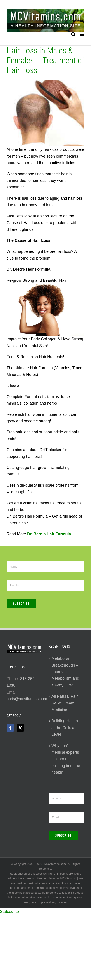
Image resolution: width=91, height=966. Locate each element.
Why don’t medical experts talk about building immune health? (65, 759)
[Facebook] (10, 728)
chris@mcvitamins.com (27, 699)
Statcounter (10, 911)
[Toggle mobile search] (73, 34)
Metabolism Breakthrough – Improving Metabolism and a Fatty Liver (65, 671)
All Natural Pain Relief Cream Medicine (65, 703)
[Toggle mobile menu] (82, 34)
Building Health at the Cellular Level (64, 728)
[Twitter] (20, 728)
